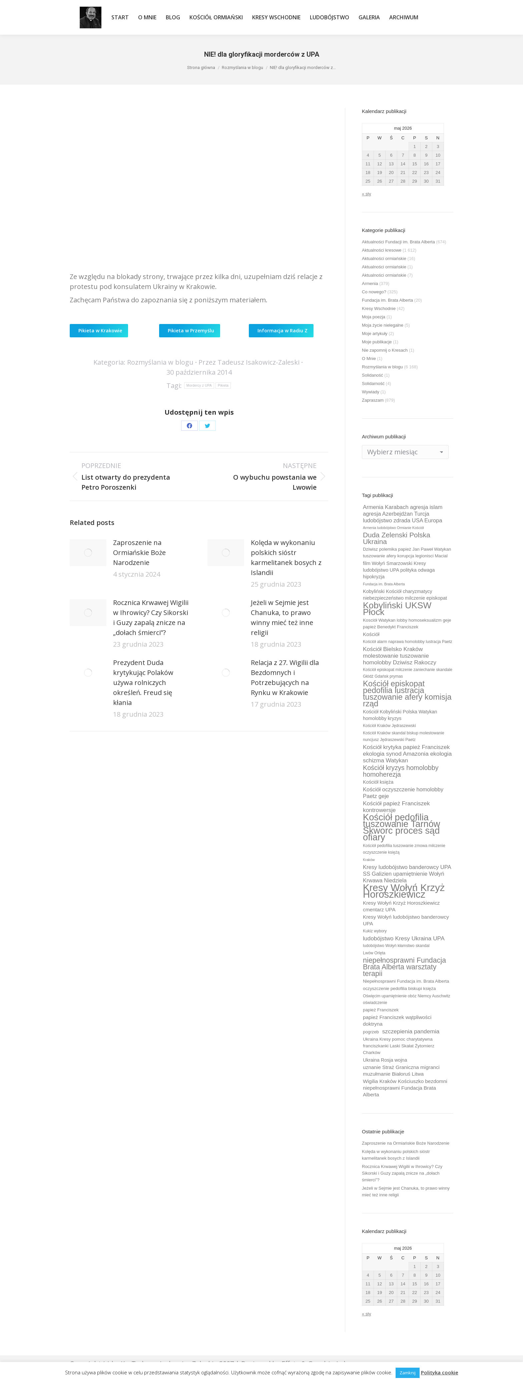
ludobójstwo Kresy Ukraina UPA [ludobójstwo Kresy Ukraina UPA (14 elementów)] (404, 938)
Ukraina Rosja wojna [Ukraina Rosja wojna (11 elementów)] (385, 1060)
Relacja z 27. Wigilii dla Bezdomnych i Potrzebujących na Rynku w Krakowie (285, 677)
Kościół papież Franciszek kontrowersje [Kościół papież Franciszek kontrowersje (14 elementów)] (396, 806)
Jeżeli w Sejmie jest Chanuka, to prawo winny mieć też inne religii (282, 617)
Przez (249, 362)
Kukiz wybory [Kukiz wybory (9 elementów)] (375, 931)
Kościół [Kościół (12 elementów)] (371, 634)
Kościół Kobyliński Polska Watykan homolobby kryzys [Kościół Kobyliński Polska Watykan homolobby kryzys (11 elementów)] (400, 715)
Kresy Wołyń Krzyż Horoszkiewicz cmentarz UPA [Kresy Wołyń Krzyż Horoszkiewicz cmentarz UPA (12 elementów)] (401, 906)
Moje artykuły (375, 333)
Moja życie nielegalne (382, 325)
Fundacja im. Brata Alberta (387, 300)
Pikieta (223, 385)
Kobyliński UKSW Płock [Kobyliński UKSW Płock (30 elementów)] (397, 608)
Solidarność (373, 383)
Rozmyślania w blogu (160, 362)
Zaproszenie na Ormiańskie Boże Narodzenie (139, 552)
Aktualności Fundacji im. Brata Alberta (398, 241)
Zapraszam (373, 400)
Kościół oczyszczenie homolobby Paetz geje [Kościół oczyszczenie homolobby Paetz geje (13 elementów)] (403, 792)
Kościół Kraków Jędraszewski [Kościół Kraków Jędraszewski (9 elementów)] (389, 725)
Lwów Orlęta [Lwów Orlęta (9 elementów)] (374, 953)
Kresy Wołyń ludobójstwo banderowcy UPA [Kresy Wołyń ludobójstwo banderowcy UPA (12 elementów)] (406, 920)
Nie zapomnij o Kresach (385, 350)
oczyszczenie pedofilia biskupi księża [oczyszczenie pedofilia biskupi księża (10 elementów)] (399, 988)
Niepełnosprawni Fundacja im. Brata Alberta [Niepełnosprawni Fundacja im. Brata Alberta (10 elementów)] (406, 981)
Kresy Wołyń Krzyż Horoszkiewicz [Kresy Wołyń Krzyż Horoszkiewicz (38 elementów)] (404, 891)
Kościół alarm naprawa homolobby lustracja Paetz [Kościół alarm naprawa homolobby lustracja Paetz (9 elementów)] (407, 641)
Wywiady (370, 391)
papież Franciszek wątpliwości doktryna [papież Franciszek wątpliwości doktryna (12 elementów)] (397, 1020)
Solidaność (372, 375)
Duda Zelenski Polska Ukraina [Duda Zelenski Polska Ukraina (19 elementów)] (396, 538)
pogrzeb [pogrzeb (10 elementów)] (371, 1031)
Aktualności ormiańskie (384, 258)
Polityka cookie (439, 1372)
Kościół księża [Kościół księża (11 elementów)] (378, 782)
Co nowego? (374, 291)
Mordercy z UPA (199, 385)
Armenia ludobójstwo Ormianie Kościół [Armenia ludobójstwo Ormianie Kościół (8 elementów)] (393, 528)
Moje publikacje (377, 341)
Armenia (370, 283)
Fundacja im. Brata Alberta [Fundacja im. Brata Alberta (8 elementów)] (384, 584)
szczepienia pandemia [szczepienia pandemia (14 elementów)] (411, 1031)
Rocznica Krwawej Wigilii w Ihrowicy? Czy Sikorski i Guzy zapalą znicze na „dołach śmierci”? (150, 617)
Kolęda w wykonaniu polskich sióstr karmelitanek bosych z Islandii (286, 557)
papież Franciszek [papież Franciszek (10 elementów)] (381, 1009)
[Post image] (88, 552)
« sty (366, 193)
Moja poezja (373, 316)
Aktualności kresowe (382, 250)
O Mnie (369, 358)
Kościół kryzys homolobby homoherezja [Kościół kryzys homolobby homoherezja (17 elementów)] (401, 771)
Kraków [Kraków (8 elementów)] (369, 860)
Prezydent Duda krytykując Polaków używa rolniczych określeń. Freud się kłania (143, 682)
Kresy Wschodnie (379, 308)
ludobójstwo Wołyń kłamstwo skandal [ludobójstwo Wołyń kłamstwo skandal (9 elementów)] (396, 945)
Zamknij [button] (408, 1373)
